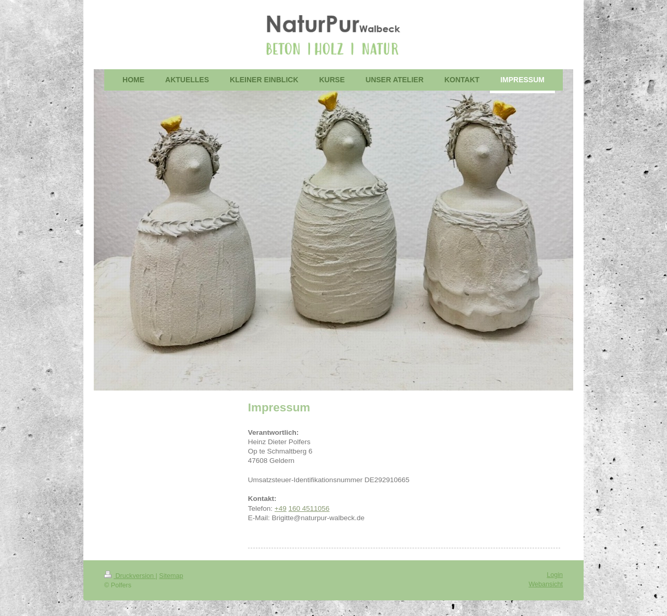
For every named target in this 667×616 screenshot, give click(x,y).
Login (555, 575)
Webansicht (545, 584)
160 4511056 (309, 508)
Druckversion (129, 576)
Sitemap (171, 576)
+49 (281, 508)
